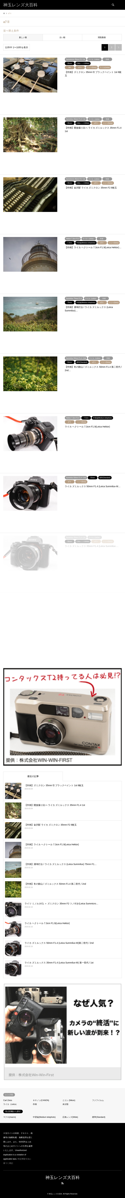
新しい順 (23, 37)
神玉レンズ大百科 (62, 1177)
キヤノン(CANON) (41, 1100)
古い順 (62, 37)
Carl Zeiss (7, 1100)
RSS (62, 1183)
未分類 (65, 1104)
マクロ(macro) (9, 1117)
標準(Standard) (98, 1117)
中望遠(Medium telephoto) (44, 1117)
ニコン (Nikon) (68, 1100)
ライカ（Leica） (10, 1104)
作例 (35, 1104)
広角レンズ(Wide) (70, 1117)
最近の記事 (33, 776)
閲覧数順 (102, 37)
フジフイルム (98, 1100)
